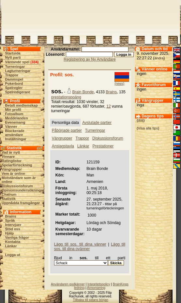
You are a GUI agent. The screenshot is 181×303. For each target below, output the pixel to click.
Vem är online (13, 173)
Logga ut (12, 255)
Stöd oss (12, 229)
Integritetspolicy (98, 284)
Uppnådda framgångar (21, 203)
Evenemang (15, 122)
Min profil (13, 110)
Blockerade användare (14, 133)
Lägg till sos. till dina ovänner (89, 246)
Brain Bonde (83, 92)
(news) (119, 83)
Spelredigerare (17, 92)
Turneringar (15, 66)
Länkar (11, 246)
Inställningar (15, 139)
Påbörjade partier (67, 130)
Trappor (11, 75)
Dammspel (14, 79)
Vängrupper (12, 169)
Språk (10, 220)
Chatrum (9, 194)
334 (35, 62)
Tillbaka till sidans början (90, 300)
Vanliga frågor (17, 237)
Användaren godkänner (68, 284)
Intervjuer (13, 225)
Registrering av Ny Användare (89, 59)
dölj (140, 120)
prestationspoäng (66, 97)
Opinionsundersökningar (23, 190)
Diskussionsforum (17, 186)
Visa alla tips (148, 128)
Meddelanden (16, 118)
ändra (158, 58)
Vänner (11, 127)
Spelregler (14, 88)
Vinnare (8, 157)
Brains (10, 216)
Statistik (9, 199)
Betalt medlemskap (21, 105)
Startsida (12, 53)
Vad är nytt (11, 152)
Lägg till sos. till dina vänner (80, 244)
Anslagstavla (63, 146)
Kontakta (12, 242)
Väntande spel (17, 62)
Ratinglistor (12, 161)
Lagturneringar (17, 71)
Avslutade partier (97, 122)
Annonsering (96, 288)
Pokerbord (14, 83)
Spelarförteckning (17, 165)
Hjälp (9, 233)
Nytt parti (13, 57)
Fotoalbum (14, 114)
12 (108, 106)
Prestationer (103, 146)
